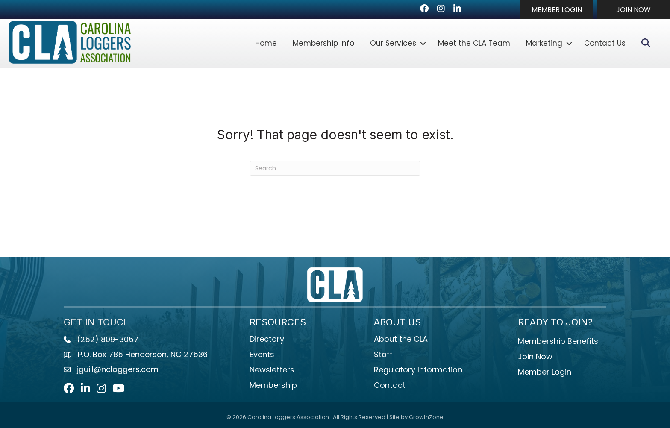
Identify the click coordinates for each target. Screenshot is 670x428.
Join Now (535, 356)
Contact (390, 385)
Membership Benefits (558, 341)
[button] (556, 9)
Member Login (544, 371)
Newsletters (272, 369)
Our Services (393, 43)
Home (266, 43)
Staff (383, 354)
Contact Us (605, 43)
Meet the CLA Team (474, 43)
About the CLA (401, 339)
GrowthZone (426, 417)
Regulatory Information (418, 369)
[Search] (335, 168)
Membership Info (323, 43)
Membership (273, 385)
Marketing (544, 43)
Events (262, 354)
